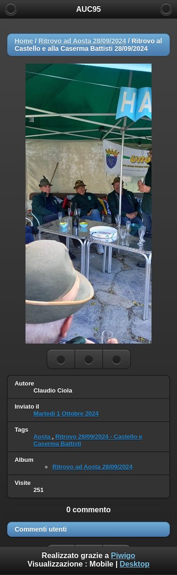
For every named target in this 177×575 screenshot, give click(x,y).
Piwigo (123, 555)
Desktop (135, 564)
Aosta (43, 436)
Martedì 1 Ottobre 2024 (66, 413)
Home (24, 41)
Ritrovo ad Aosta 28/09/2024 (82, 41)
